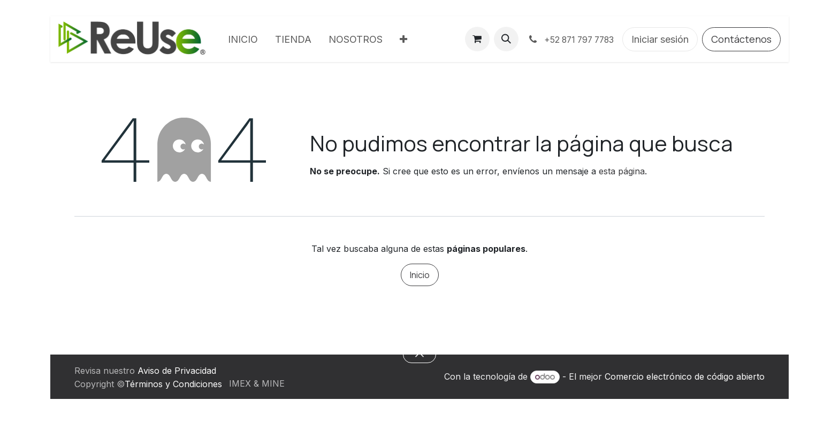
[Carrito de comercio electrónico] (477, 39)
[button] (506, 39)
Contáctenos (741, 39)
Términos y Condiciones (173, 384)
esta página (622, 171)
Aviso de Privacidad (177, 370)
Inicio (420, 275)
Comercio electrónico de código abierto (685, 376)
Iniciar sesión (660, 39)
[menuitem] (242, 39)
